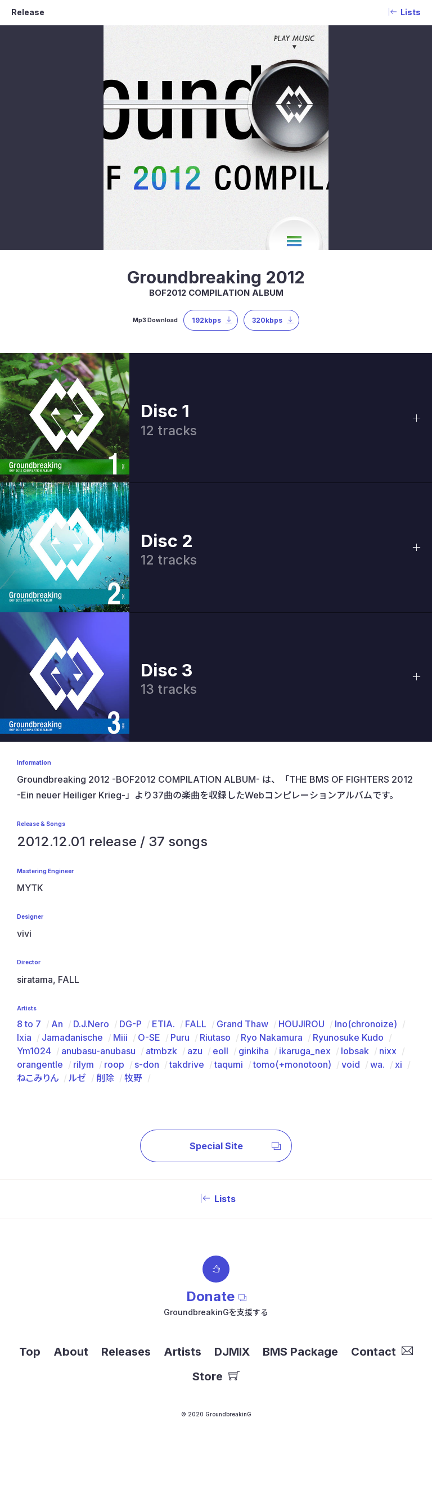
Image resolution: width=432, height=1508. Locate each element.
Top (29, 1351)
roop (114, 1064)
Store (216, 1376)
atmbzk (161, 1050)
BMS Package (300, 1351)
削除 (105, 1077)
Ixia (24, 1037)
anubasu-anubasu (98, 1050)
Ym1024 (34, 1050)
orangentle (40, 1064)
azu (194, 1050)
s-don (146, 1064)
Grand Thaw (242, 1024)
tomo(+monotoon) (292, 1064)
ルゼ (77, 1077)
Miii (120, 1037)
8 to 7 (29, 1024)
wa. (377, 1064)
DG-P (130, 1024)
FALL (195, 1024)
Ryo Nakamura (272, 1037)
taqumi (228, 1064)
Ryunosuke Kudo (348, 1037)
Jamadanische (72, 1037)
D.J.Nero (91, 1024)
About (70, 1351)
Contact (382, 1351)
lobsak (355, 1050)
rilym (83, 1064)
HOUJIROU (301, 1024)
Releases (126, 1351)
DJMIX (232, 1351)
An (57, 1024)
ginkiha (253, 1050)
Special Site (235, 1146)
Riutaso (215, 1037)
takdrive (186, 1064)
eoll (220, 1050)
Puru (180, 1037)
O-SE (149, 1037)
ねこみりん (37, 1077)
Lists (216, 1198)
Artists (182, 1351)
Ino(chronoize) (366, 1024)
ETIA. (163, 1024)
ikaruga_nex (305, 1050)
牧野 (133, 1077)
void (350, 1064)
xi (398, 1064)
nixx (388, 1050)
